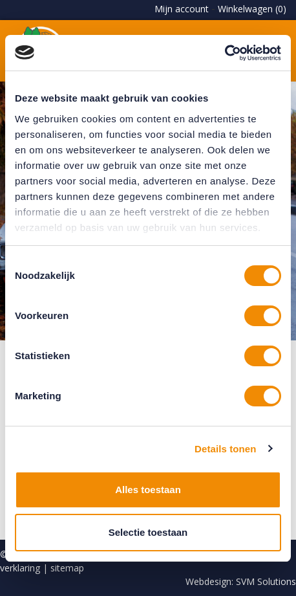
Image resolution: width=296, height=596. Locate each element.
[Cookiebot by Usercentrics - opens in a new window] (224, 53)
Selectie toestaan (148, 532)
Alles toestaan (148, 489)
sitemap (67, 568)
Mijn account (181, 9)
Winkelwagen (252, 9)
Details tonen (225, 448)
